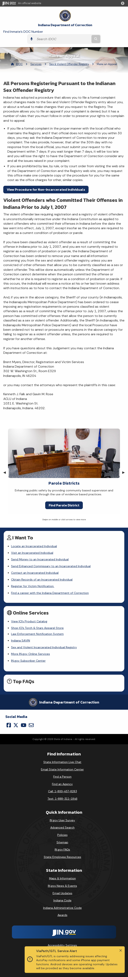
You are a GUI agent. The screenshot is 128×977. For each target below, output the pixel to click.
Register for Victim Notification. (32, 586)
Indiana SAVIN (20, 640)
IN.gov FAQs (62, 849)
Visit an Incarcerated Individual (32, 553)
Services (36, 64)
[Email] (31, 725)
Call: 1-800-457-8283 (62, 791)
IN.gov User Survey (62, 820)
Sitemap (62, 842)
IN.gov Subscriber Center (28, 661)
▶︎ (125, 472)
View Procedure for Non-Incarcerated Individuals (46, 189)
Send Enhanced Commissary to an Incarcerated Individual (51, 566)
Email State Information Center (62, 769)
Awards (62, 915)
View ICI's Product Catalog (29, 621)
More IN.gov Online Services (30, 654)
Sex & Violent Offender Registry (69, 64)
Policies (62, 835)
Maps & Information (62, 878)
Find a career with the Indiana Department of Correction (50, 593)
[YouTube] (23, 725)
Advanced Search (62, 827)
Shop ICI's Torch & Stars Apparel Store (37, 628)
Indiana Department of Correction (65, 25)
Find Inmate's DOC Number (23, 31)
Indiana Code (62, 900)
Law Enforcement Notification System (37, 634)
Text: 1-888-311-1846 (62, 799)
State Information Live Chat (62, 762)
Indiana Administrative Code (62, 908)
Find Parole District (64, 505)
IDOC (19, 64)
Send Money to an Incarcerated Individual (40, 559)
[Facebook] (9, 725)
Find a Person (62, 776)
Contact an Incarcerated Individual (35, 573)
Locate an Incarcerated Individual (34, 546)
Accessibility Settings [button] (62, 945)
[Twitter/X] (15, 725)
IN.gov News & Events (62, 886)
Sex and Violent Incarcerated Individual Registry (44, 647)
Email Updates (62, 893)
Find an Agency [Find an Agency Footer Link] (62, 784)
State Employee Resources (62, 857)
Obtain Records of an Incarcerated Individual (42, 579)
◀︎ (6, 472)
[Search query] (62, 39)
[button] (123, 3)
